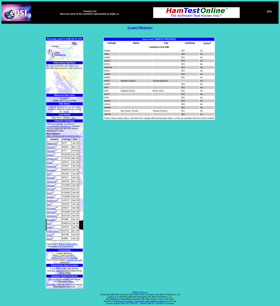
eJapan (50, 197)
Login (133, 27)
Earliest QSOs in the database (64, 258)
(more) (66, 111)
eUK (49, 223)
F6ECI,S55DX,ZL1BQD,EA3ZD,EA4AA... (64, 136)
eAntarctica (52, 158)
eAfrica (50, 155)
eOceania (51, 208)
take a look (61, 271)
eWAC (50, 227)
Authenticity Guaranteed (62, 246)
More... (72, 281)
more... (74, 118)
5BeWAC (51, 147)
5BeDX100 (52, 143)
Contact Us (60, 55)
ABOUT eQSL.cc (140, 292)
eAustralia (51, 166)
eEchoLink (52, 181)
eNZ (49, 204)
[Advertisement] (64, 81)
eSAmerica (52, 216)
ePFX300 (51, 212)
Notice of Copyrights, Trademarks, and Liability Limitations (140, 301)
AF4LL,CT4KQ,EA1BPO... (64, 255)
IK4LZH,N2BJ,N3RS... (68, 244)
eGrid (49, 193)
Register (145, 27)
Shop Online (53, 279)
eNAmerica (52, 200)
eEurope (51, 185)
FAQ (57, 52)
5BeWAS (51, 151)
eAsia (49, 162)
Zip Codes (51, 284)
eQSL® (111, 297)
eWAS (50, 235)
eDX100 (51, 177)
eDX (49, 174)
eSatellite (51, 219)
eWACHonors (53, 231)
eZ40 (49, 238)
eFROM (50, 189)
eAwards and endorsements (58, 126)
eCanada (51, 170)
